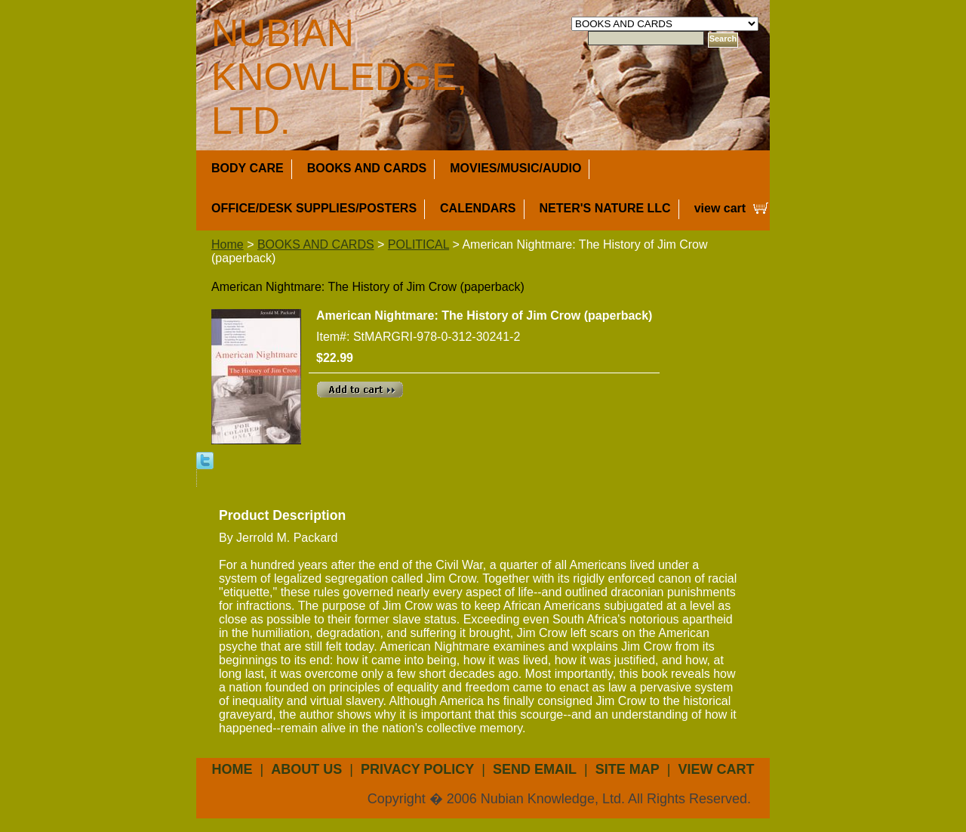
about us (306, 769)
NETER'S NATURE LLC (605, 208)
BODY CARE (247, 168)
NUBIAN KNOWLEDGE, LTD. (339, 77)
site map (627, 769)
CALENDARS (477, 208)
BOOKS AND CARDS (367, 168)
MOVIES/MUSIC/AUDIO (515, 168)
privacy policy (417, 769)
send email (535, 769)
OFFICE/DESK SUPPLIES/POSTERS (314, 208)
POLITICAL (418, 244)
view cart (720, 208)
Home (227, 244)
